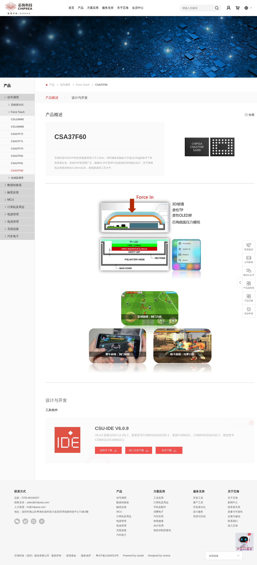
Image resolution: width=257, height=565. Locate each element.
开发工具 (198, 497)
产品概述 (52, 98)
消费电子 (158, 511)
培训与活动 (199, 516)
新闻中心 (233, 502)
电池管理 (13, 221)
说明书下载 (108, 453)
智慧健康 (158, 521)
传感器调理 (17, 177)
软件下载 (169, 453)
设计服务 (198, 511)
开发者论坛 (199, 507)
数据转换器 (14, 185)
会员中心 (137, 7)
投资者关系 (234, 507)
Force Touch (18, 112)
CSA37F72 (17, 134)
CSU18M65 (17, 119)
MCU (10, 199)
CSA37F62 (17, 155)
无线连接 (13, 228)
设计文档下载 (138, 453)
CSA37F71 (17, 141)
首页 (71, 7)
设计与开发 (80, 98)
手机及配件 (159, 507)
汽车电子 (13, 236)
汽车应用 (158, 516)
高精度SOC (17, 104)
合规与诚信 (234, 516)
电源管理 (13, 214)
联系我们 (233, 521)
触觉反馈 (13, 192)
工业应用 (158, 497)
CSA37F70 (17, 148)
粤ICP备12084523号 (107, 555)
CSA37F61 (17, 163)
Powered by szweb (133, 555)
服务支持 (108, 7)
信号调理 (13, 97)
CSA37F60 (17, 170)
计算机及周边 (15, 206)
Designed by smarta (158, 555)
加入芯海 (233, 525)
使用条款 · (71, 555)
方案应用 (93, 7)
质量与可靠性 (235, 511)
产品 (81, 7)
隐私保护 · (86, 555)
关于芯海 (122, 7)
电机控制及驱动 (162, 530)
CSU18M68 (17, 126)
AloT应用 (158, 525)
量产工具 (198, 502)
